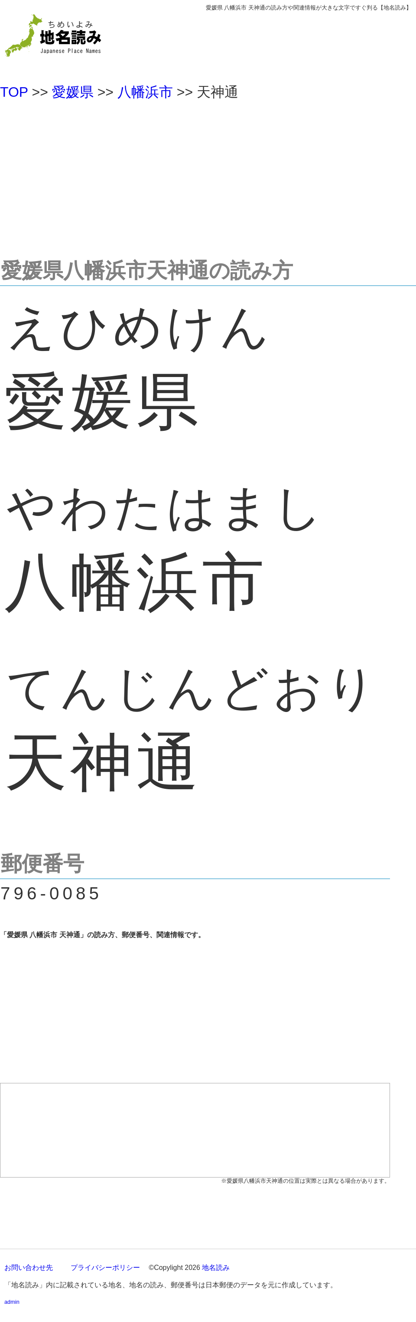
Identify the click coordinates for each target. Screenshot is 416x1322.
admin (12, 1302)
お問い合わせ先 (28, 1267)
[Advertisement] (208, 175)
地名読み (216, 1267)
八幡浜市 (145, 92)
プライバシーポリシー (105, 1267)
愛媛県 (73, 92)
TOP (14, 92)
